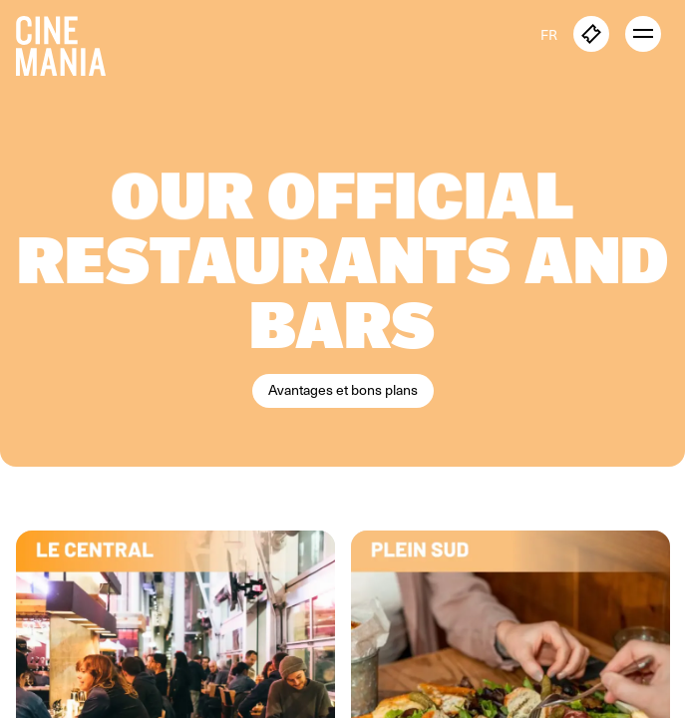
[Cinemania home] (69, 42)
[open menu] (643, 34)
